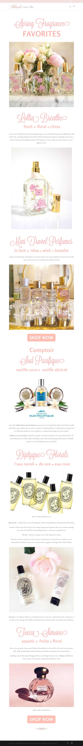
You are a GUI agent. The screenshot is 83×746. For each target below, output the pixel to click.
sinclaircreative (53, 743)
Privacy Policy (42, 743)
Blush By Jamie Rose (24, 743)
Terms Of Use (34, 743)
